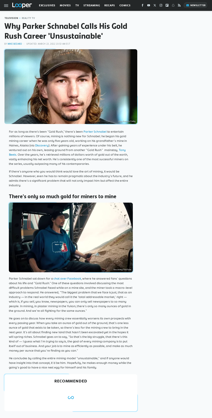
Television (11, 18)
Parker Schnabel (95, 132)
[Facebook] (142, 6)
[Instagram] (161, 6)
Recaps (109, 5)
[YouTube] (148, 6)
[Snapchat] (173, 6)
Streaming (91, 5)
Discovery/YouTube (122, 270)
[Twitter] (154, 6)
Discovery (42, 145)
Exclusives (47, 5)
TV (77, 5)
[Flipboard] (167, 6)
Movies (65, 5)
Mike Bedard (15, 43)
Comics (125, 5)
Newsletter (196, 5)
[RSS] (179, 6)
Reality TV (28, 18)
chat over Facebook (67, 279)
